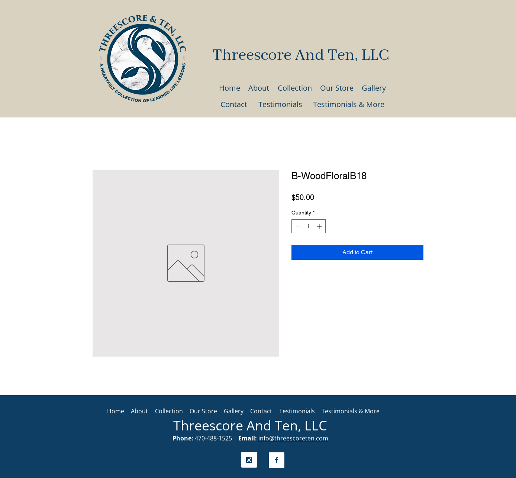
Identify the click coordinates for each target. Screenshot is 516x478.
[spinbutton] (308, 226)
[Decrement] (297, 226)
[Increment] (320, 226)
